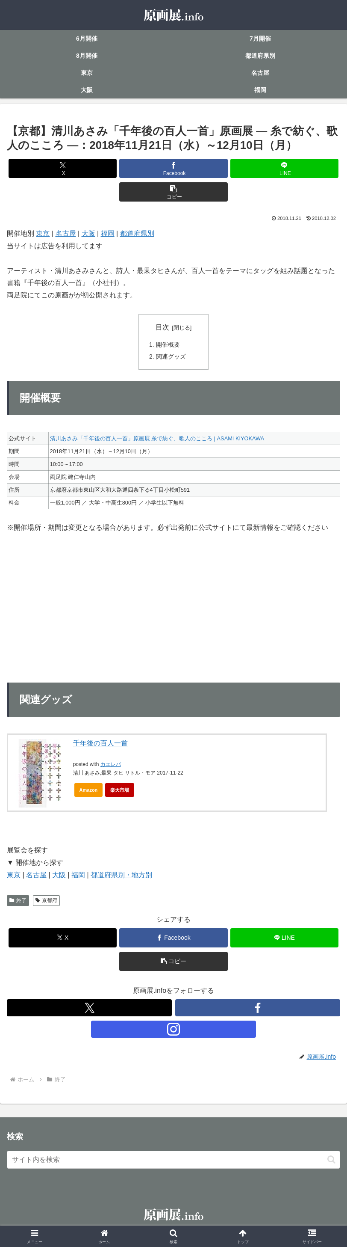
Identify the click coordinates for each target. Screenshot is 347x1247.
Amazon (88, 790)
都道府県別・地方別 (121, 875)
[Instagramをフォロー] (173, 1030)
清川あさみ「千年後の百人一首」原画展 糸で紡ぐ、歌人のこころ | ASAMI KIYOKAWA (157, 439)
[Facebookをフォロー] (257, 1008)
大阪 (88, 233)
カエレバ (110, 765)
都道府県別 (137, 233)
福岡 (108, 233)
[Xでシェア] (63, 168)
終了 (17, 901)
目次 (162, 327)
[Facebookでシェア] (173, 168)
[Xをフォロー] (89, 1008)
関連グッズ (171, 356)
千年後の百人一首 (100, 744)
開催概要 (168, 344)
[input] (173, 1161)
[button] (173, 192)
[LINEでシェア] (284, 168)
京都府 (46, 901)
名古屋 (66, 233)
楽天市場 (119, 790)
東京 (43, 233)
